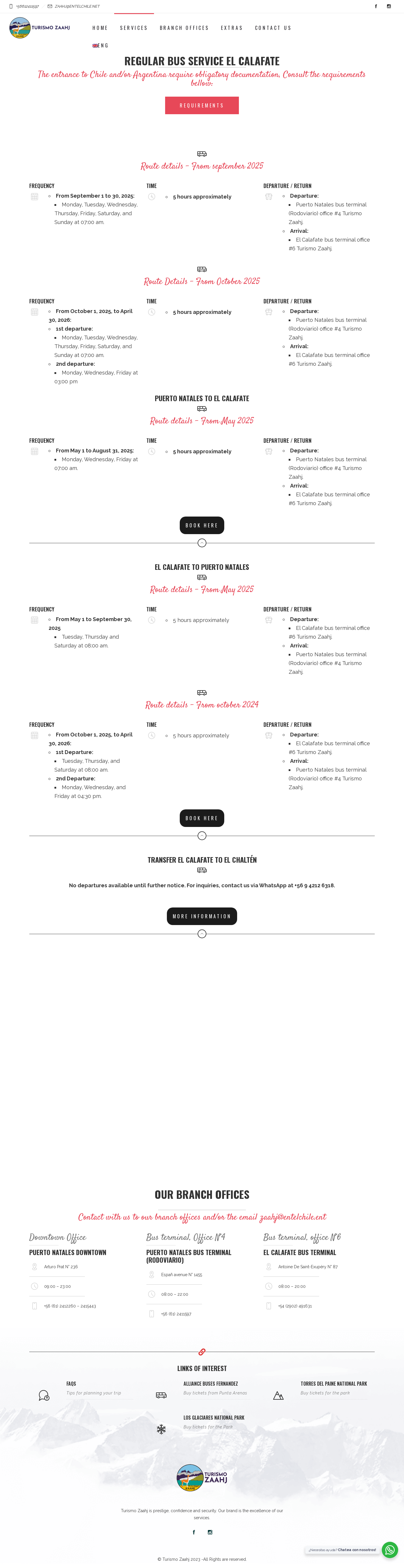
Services (134, 27)
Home (100, 27)
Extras (232, 27)
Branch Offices (184, 27)
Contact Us (273, 27)
